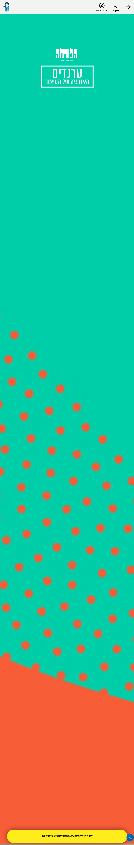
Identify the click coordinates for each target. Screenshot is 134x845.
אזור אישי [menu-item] (101, 7)
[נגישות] (130, 837)
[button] (128, 7)
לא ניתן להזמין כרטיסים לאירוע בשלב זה (67, 836)
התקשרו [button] (115, 10)
